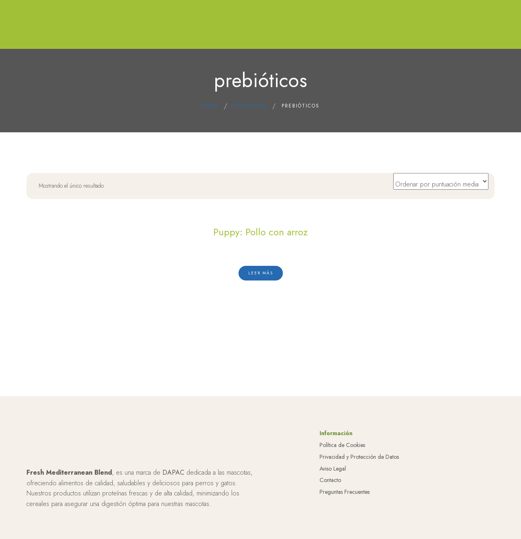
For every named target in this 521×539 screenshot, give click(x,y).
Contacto (330, 480)
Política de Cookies (342, 445)
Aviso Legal (333, 469)
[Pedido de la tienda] (440, 181)
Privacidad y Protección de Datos (359, 457)
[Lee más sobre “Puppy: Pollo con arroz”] (261, 273)
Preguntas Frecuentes (345, 492)
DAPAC (173, 472)
